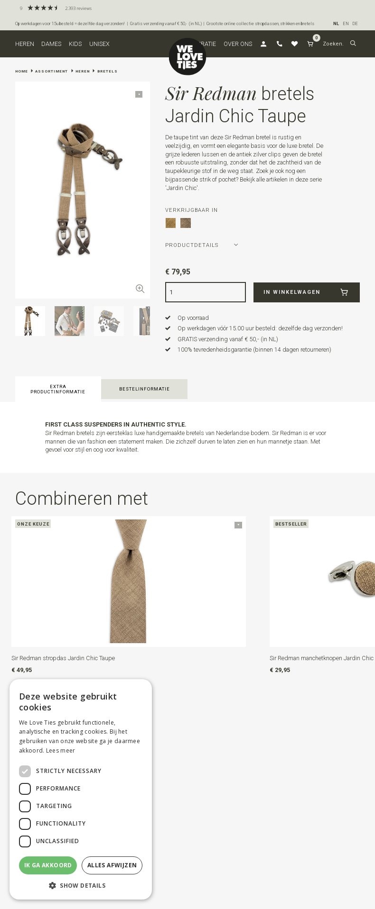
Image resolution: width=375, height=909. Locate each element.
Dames (51, 43)
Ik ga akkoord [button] (48, 865)
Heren (24, 43)
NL (336, 23)
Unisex (99, 43)
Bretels (107, 71)
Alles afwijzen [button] (112, 865)
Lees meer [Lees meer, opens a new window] (60, 750)
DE (355, 23)
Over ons (238, 43)
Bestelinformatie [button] (144, 388)
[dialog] (80, 789)
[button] (353, 44)
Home (21, 71)
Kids (75, 43)
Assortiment (51, 71)
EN (346, 23)
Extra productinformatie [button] (57, 389)
